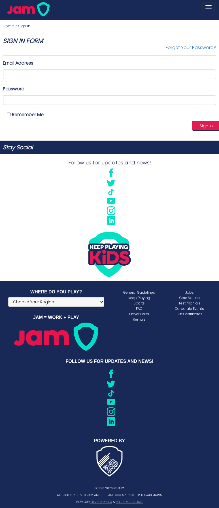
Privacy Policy (101, 502)
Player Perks (139, 314)
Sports (139, 303)
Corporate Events (189, 308)
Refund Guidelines (129, 502)
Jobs (189, 292)
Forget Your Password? (191, 47)
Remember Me (25, 114)
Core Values (189, 297)
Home (8, 26)
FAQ (139, 308)
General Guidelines (139, 292)
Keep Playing (139, 297)
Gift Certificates (189, 314)
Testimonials (189, 303)
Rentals (139, 319)
